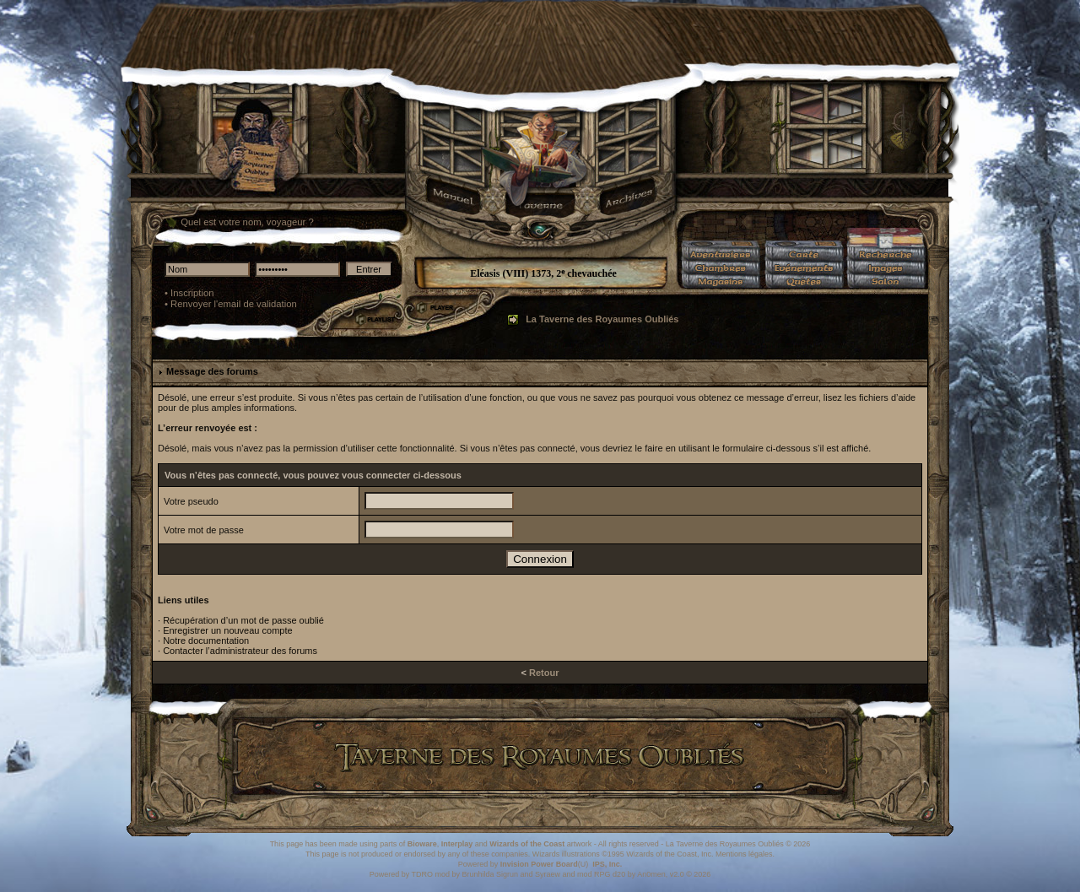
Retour (544, 673)
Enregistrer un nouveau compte (227, 630)
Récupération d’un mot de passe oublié (243, 620)
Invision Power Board (539, 864)
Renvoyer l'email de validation (233, 304)
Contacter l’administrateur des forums (240, 651)
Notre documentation (206, 640)
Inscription (192, 293)
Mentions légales (744, 854)
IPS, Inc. (607, 864)
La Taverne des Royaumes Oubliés (602, 319)
